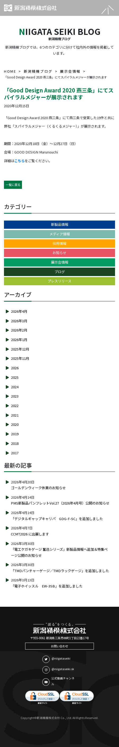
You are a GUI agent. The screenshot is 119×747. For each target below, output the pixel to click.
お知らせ (59, 252)
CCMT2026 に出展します (30, 533)
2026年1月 (19, 339)
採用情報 (59, 243)
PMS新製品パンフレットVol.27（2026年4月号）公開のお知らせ (60, 503)
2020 (15, 424)
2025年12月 (20, 349)
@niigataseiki (56, 659)
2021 (15, 415)
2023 (15, 396)
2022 (15, 405)
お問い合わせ (59, 646)
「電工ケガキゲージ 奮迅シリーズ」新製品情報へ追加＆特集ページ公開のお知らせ (59, 552)
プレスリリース (59, 280)
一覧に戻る (13, 185)
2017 (15, 452)
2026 (15, 367)
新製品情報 (59, 224)
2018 (15, 443)
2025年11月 (20, 358)
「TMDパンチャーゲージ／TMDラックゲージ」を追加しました (60, 570)
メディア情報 (59, 233)
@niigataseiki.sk (58, 670)
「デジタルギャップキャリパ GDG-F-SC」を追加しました (57, 518)
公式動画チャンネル (58, 681)
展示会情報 (59, 262)
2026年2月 (19, 330)
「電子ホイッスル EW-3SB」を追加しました (47, 586)
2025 (15, 377)
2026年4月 (19, 311)
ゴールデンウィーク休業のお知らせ (38, 487)
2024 (15, 386)
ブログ (59, 271)
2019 (15, 433)
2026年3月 (19, 320)
